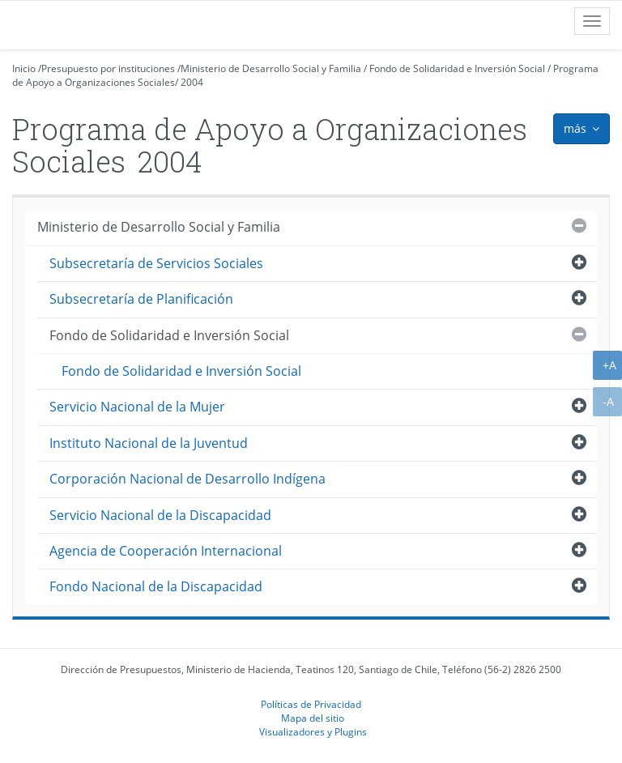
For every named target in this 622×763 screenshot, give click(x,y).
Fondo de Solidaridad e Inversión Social (457, 68)
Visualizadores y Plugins (313, 731)
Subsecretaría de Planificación (141, 299)
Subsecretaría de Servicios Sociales (156, 263)
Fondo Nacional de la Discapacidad (155, 586)
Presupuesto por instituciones (108, 68)
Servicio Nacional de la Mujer (137, 407)
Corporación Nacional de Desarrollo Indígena (187, 479)
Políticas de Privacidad (311, 703)
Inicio (24, 68)
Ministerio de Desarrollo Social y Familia (271, 68)
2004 (192, 82)
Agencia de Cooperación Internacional (165, 551)
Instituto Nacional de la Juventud (148, 443)
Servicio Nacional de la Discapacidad (160, 515)
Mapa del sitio (312, 717)
